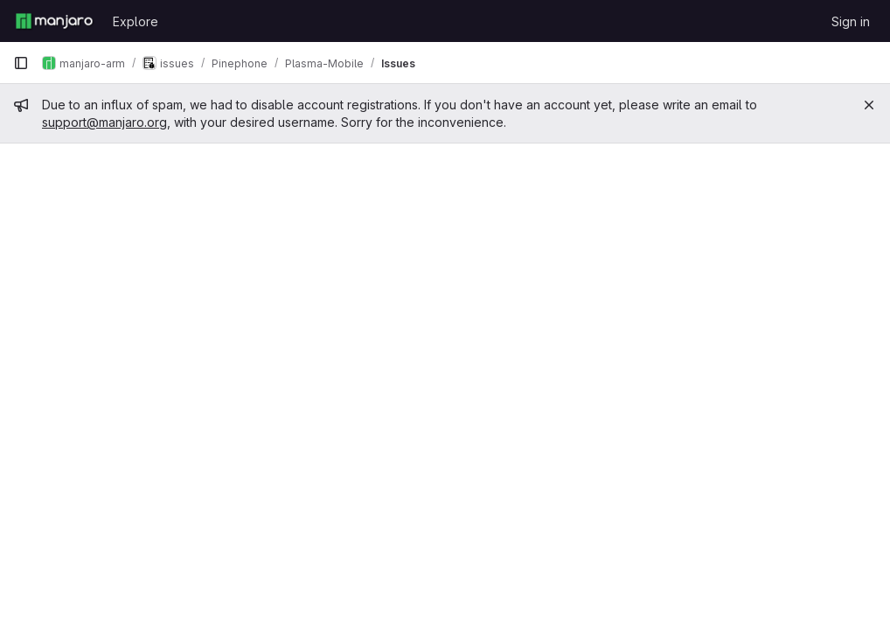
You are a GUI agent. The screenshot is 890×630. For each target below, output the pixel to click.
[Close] (869, 105)
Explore (135, 21)
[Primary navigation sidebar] (21, 63)
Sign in (850, 21)
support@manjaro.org (104, 122)
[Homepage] (54, 21)
